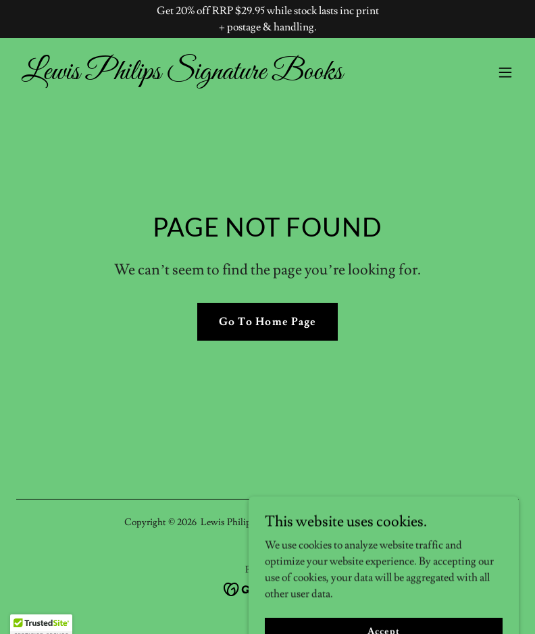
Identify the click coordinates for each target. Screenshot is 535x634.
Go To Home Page (267, 321)
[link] (182, 75)
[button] (505, 72)
